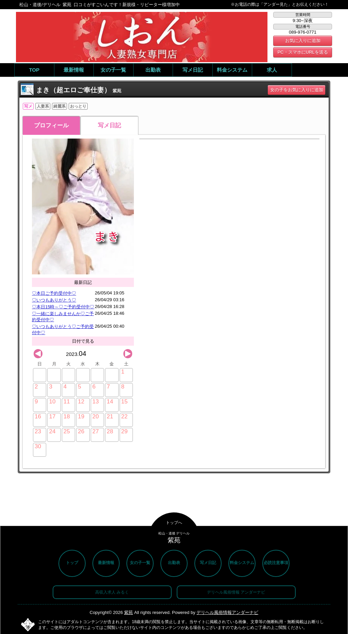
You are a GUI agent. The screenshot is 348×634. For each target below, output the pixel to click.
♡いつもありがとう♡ (54, 300)
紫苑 (128, 612)
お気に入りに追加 (302, 40)
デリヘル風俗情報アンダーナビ (227, 612)
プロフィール (51, 125)
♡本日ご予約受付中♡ (54, 293)
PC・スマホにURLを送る (302, 52)
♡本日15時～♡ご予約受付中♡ (63, 306)
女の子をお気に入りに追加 (296, 89)
